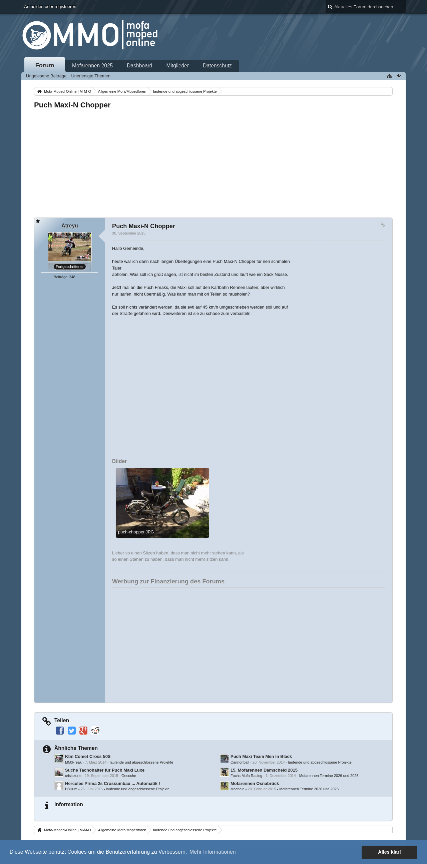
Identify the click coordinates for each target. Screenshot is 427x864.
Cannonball (240, 762)
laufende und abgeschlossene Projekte (141, 762)
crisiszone (73, 776)
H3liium (71, 789)
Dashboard (139, 65)
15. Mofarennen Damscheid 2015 (264, 770)
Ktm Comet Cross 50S (88, 756)
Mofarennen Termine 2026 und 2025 (329, 776)
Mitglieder (177, 65)
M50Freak (73, 762)
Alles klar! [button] (389, 852)
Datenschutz (217, 65)
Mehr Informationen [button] (212, 852)
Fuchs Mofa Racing (246, 776)
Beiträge (60, 277)
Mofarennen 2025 (92, 65)
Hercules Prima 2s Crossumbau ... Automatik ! (112, 783)
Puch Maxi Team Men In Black (261, 756)
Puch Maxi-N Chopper (72, 105)
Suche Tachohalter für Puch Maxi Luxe (104, 770)
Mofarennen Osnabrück (255, 783)
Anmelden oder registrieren (50, 6)
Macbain (238, 789)
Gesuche (128, 776)
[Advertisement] (213, 161)
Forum (44, 65)
